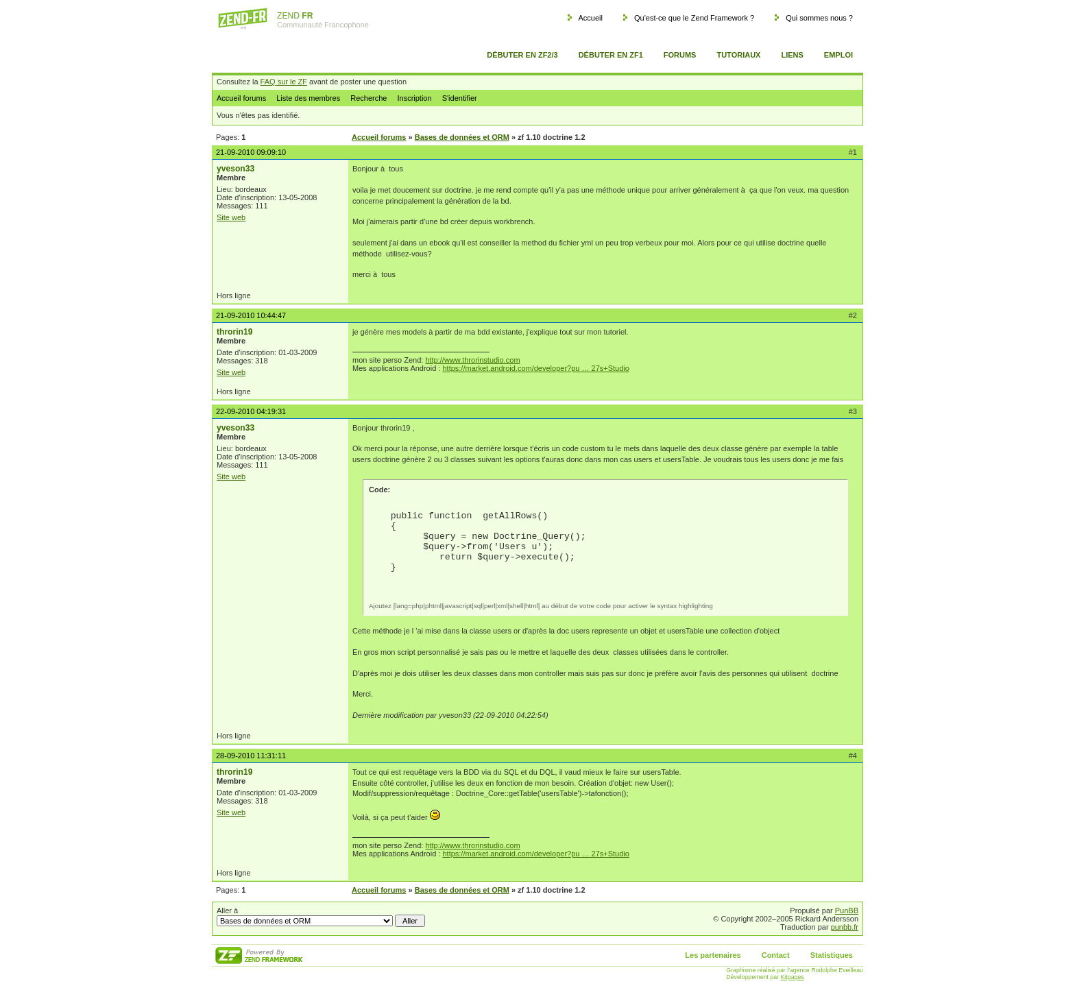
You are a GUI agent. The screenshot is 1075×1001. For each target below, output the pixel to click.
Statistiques (831, 955)
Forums (680, 55)
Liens (792, 55)
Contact (776, 955)
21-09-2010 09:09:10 (251, 152)
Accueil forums (241, 98)
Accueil (590, 18)
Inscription (414, 98)
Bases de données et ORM (462, 137)
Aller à (321, 916)
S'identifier (459, 98)
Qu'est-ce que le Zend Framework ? (694, 18)
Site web (231, 217)
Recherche (368, 98)
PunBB (846, 910)
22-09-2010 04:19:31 (251, 411)
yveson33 (235, 168)
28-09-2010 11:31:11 (251, 755)
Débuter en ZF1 (611, 55)
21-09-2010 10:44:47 (251, 315)
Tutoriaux (738, 55)
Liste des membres (308, 98)
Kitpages (792, 977)
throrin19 (234, 332)
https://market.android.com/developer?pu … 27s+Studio (535, 368)
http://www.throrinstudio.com (472, 360)
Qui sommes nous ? (819, 18)
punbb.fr (844, 927)
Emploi (838, 55)
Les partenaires (712, 955)
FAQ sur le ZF (284, 81)
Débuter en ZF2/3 (522, 55)
